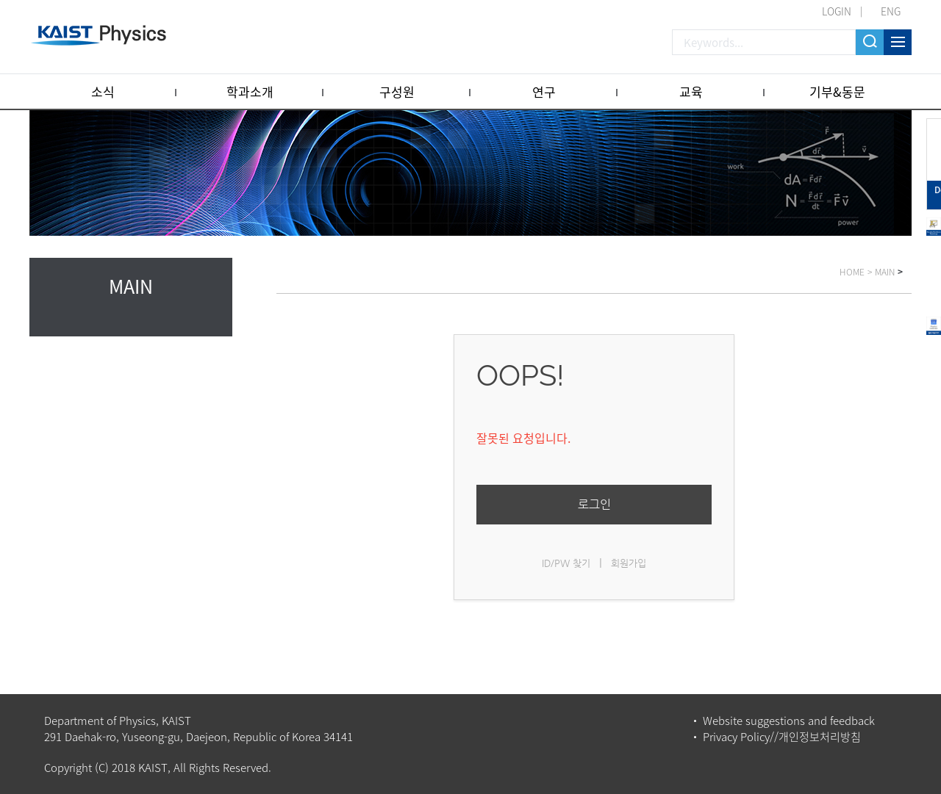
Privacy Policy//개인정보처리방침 (782, 737)
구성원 (397, 91)
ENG (891, 11)
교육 (691, 91)
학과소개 (249, 91)
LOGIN (836, 11)
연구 (544, 91)
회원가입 (628, 563)
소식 (103, 91)
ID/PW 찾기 (566, 563)
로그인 (594, 504)
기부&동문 (837, 91)
